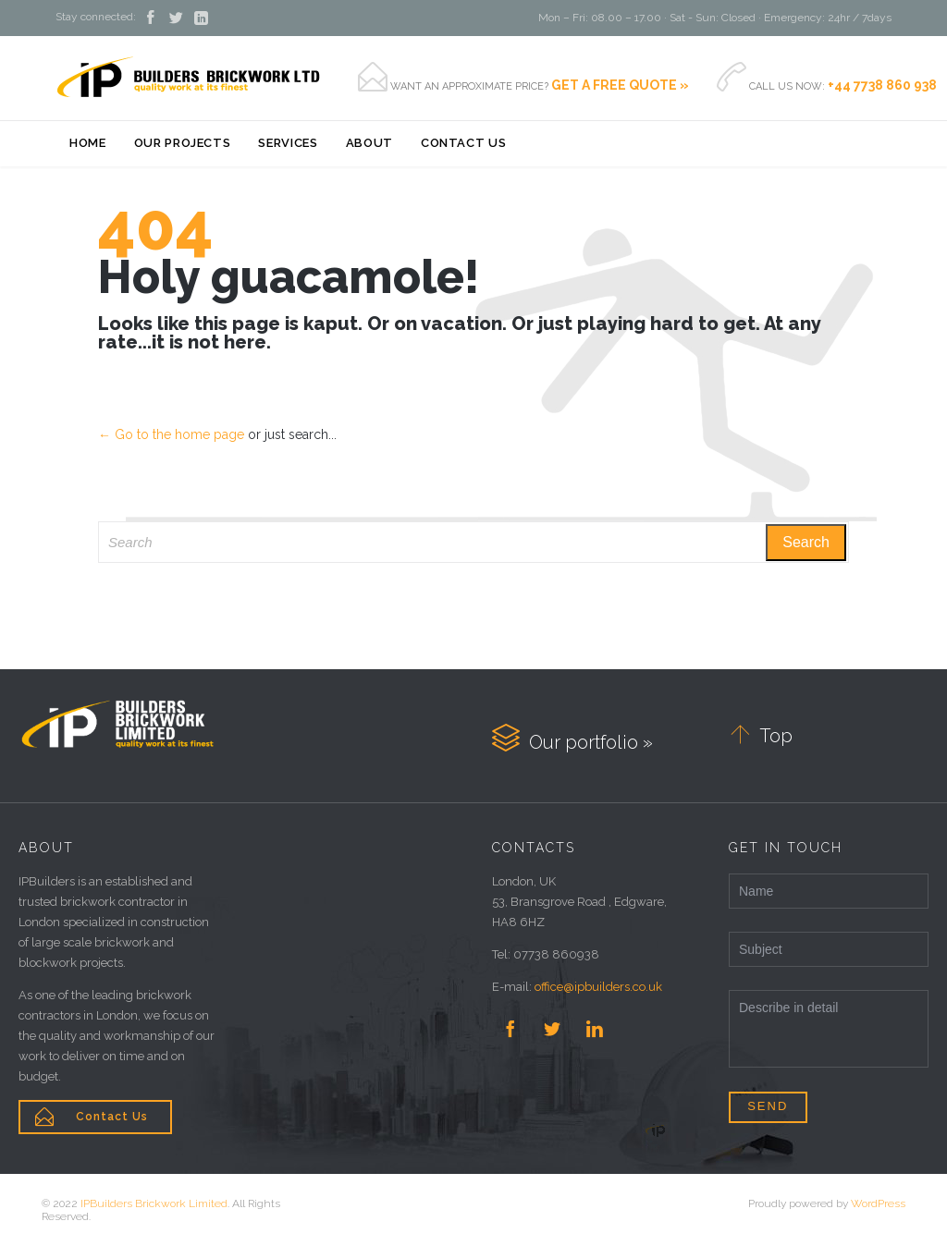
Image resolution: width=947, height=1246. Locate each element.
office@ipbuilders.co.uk (598, 987)
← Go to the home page (171, 434)
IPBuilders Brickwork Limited (154, 1203)
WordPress (878, 1203)
